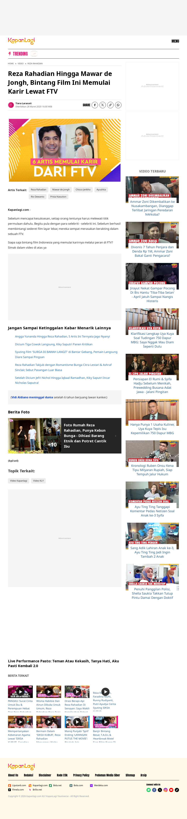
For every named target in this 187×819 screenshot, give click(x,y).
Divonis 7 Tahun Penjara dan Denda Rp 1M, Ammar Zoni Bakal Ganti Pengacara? (152, 251)
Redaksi (28, 775)
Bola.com (76, 785)
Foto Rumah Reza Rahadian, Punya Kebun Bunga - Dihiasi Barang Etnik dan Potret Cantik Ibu (85, 436)
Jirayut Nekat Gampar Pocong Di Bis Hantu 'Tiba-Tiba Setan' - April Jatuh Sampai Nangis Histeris (152, 294)
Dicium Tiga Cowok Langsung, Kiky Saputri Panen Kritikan (54, 344)
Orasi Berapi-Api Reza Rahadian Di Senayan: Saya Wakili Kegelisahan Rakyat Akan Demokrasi (77, 708)
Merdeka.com (99, 785)
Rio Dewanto (37, 196)
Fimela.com (16, 789)
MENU (175, 41)
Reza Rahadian (35, 63)
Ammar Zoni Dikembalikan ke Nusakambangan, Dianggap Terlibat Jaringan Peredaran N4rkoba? (152, 207)
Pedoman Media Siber (107, 775)
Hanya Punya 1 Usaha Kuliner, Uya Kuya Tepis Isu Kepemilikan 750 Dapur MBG (152, 428)
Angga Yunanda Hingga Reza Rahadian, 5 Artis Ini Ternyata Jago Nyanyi (62, 336)
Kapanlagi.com (38, 785)
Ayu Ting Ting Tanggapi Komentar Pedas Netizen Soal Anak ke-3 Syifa (152, 511)
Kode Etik (62, 775)
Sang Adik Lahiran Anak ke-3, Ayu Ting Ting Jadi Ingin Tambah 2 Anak (152, 552)
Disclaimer (45, 775)
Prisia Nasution (58, 196)
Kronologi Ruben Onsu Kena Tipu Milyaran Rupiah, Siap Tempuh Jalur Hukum (152, 469)
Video (21, 63)
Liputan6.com (17, 785)
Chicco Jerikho (83, 189)
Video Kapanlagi (18, 480)
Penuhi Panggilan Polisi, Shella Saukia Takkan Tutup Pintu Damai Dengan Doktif (152, 593)
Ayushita (101, 189)
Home (11, 63)
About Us (13, 775)
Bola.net (55, 785)
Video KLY (38, 480)
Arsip (144, 775)
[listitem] (34, 53)
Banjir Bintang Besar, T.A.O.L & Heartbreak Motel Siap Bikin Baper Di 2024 (104, 738)
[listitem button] (110, 105)
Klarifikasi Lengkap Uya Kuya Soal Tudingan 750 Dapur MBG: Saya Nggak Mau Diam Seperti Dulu (152, 339)
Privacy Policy (81, 775)
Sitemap (130, 775)
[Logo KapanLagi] (21, 41)
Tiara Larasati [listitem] (23, 103)
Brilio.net (35, 789)
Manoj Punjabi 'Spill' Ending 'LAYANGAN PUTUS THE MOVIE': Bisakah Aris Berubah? (77, 738)
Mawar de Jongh (61, 189)
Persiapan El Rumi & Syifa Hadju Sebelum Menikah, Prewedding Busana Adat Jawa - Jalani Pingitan (152, 385)
